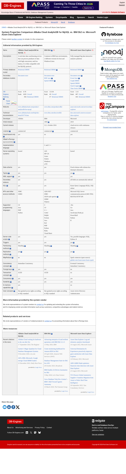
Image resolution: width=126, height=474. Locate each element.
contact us (40, 304)
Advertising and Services (24, 428)
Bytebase (71, 22)
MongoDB (54, 22)
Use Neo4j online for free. (112, 61)
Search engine (74, 86)
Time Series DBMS (76, 88)
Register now (112, 96)
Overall (29, 94)
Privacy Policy (40, 428)
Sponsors (81, 17)
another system (17, 39)
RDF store (47, 78)
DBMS (4, 27)
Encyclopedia (61, 17)
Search (91, 17)
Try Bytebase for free (112, 43)
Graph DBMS (74, 81)
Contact (49, 428)
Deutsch (122, 5)
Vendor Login (102, 17)
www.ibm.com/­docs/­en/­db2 (53, 113)
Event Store (74, 78)
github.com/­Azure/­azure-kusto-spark (82, 260)
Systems (49, 17)
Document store (23, 75)
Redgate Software (118, 12)
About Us (10, 428)
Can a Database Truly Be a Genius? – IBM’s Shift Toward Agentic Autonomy (56, 381)
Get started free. (112, 78)
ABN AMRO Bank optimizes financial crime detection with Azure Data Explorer (82, 365)
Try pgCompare (112, 120)
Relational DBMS (23, 69)
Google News (38, 367)
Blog (72, 17)
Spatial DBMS (49, 81)
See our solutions (98, 434)
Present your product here (112, 127)
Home (20, 17)
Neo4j (63, 22)
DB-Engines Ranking (34, 17)
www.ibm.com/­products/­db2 (53, 107)
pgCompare (105, 111)
